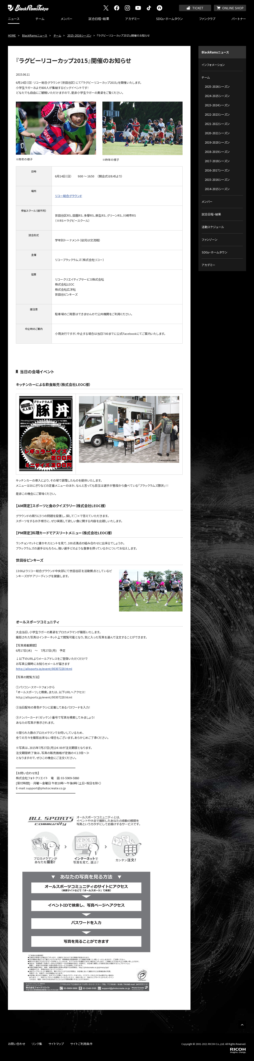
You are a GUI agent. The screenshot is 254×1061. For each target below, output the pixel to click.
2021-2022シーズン (217, 124)
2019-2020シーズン (217, 142)
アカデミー (132, 18)
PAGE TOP (242, 1025)
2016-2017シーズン (217, 170)
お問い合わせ (16, 1044)
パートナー (238, 18)
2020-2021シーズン (217, 133)
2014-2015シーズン (217, 189)
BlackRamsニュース (34, 35)
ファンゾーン (209, 239)
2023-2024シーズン (217, 105)
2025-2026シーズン (217, 86)
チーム (40, 18)
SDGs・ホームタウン (169, 18)
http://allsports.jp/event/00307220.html (44, 669)
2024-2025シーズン (217, 96)
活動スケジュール (213, 227)
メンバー (66, 18)
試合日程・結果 (99, 18)
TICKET (197, 8)
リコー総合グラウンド (68, 196)
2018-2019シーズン (217, 152)
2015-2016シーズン (79, 35)
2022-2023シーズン (217, 114)
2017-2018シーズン (217, 161)
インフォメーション (213, 65)
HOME (12, 35)
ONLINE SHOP (232, 8)
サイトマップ (56, 1044)
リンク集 (37, 1044)
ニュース (13, 18)
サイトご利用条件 (81, 1044)
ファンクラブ (207, 18)
